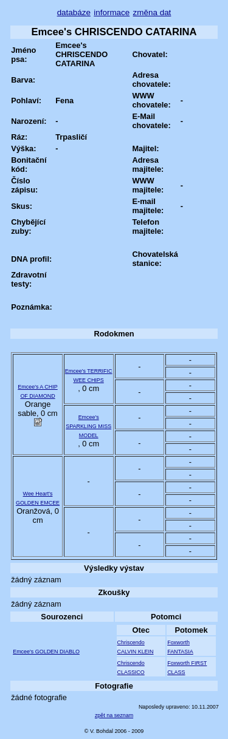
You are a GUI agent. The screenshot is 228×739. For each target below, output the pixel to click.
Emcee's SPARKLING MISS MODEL (88, 426)
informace (112, 12)
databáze (74, 12)
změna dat (152, 12)
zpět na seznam (114, 715)
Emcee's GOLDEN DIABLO (46, 652)
